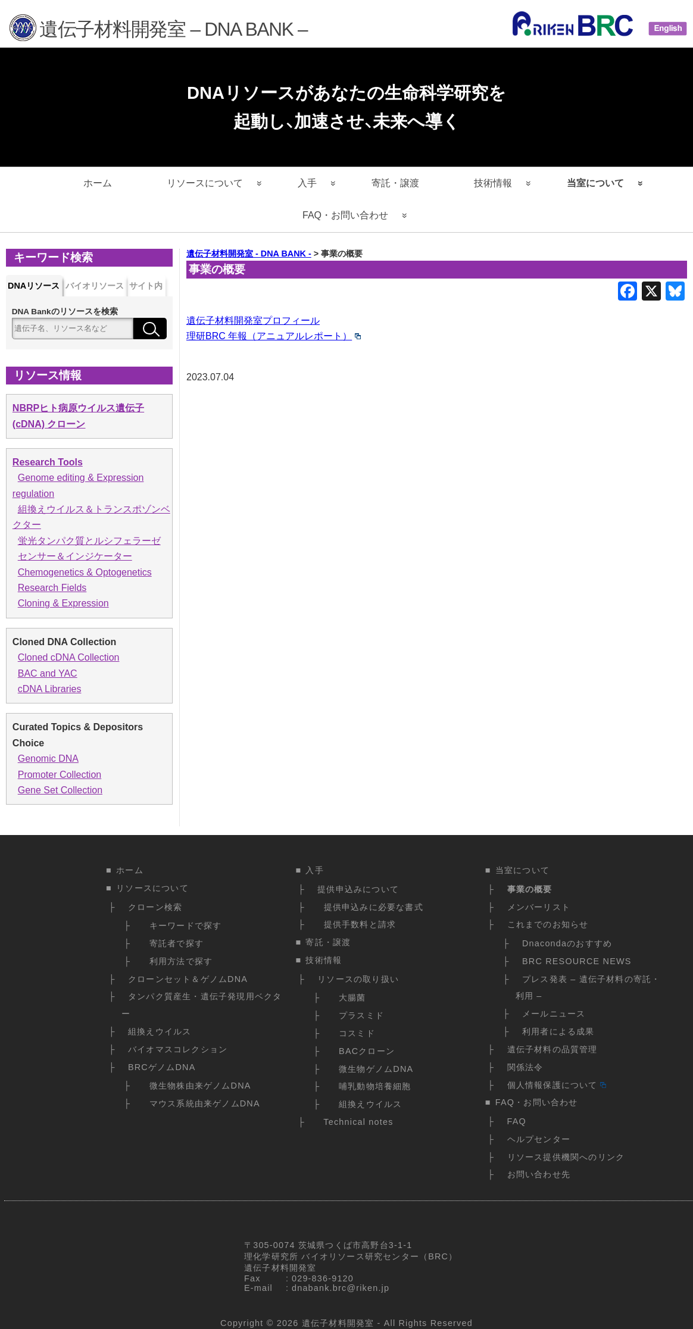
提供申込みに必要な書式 (370, 907)
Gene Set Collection (60, 790)
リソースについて (205, 183)
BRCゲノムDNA (162, 1067)
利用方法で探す (178, 961)
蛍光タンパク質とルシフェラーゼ (89, 541)
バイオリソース (94, 285)
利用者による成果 (558, 1031)
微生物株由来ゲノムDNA (197, 1085)
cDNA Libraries (50, 689)
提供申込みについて (358, 889)
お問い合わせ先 (538, 1174)
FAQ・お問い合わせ (345, 215)
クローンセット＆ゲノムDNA (188, 979)
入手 (307, 183)
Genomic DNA (48, 758)
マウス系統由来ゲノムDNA (201, 1103)
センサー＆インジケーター (75, 556)
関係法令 (525, 1067)
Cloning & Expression (63, 603)
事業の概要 (529, 889)
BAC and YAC (47, 673)
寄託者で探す (173, 943)
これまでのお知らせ (548, 924)
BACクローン (364, 1051)
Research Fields (52, 588)
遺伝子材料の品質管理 (552, 1049)
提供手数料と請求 (356, 924)
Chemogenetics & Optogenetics (85, 572)
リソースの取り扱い (358, 979)
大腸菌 (349, 997)
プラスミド (358, 1015)
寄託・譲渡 (395, 183)
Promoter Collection (60, 775)
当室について (595, 183)
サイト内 (146, 285)
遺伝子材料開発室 (338, 1323)
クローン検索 (155, 907)
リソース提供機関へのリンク (566, 1157)
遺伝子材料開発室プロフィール (253, 320)
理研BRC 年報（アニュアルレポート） (273, 336)
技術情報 (493, 183)
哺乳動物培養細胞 (372, 1086)
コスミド (354, 1033)
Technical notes (355, 1122)
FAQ (516, 1121)
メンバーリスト (538, 907)
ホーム (97, 183)
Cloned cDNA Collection (69, 657)
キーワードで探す (182, 925)
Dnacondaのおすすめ (567, 943)
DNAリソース (34, 285)
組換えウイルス (159, 1031)
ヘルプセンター (538, 1139)
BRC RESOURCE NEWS (577, 961)
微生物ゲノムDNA (373, 1069)
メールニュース (553, 1013)
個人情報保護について (556, 1085)
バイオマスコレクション (177, 1049)
